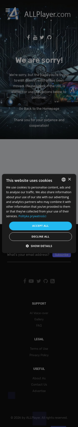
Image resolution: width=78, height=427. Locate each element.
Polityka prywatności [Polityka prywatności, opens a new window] (32, 216)
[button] (39, 246)
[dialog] (39, 213)
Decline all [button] (40, 236)
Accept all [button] (40, 226)
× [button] (69, 179)
